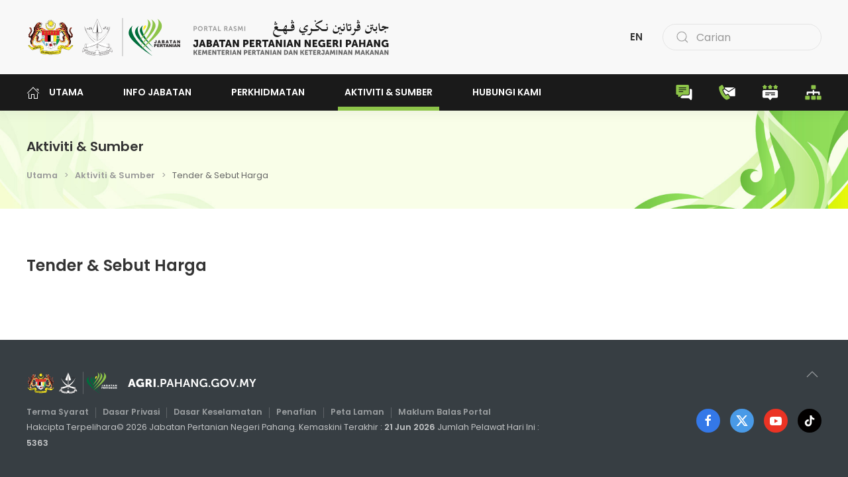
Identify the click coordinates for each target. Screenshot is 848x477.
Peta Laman (357, 411)
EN (636, 37)
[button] (812, 374)
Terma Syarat (57, 411)
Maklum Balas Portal (444, 411)
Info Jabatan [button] (157, 92)
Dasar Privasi (131, 411)
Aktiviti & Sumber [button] (388, 92)
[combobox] (742, 37)
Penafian (296, 411)
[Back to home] (208, 37)
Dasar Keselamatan (218, 411)
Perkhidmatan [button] (268, 92)
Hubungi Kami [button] (506, 92)
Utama (54, 92)
